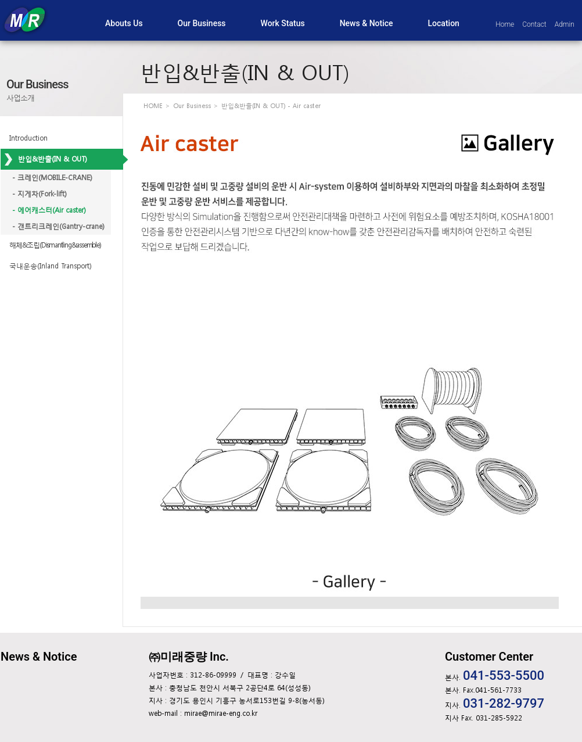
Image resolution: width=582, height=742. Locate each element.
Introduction (28, 138)
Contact (534, 24)
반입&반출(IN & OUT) (52, 159)
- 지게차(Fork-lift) (39, 194)
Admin (564, 24)
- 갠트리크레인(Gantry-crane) (58, 226)
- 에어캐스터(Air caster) (49, 210)
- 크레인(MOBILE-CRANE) (52, 177)
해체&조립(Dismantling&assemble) (55, 245)
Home (504, 24)
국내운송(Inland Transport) (50, 266)
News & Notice (39, 657)
